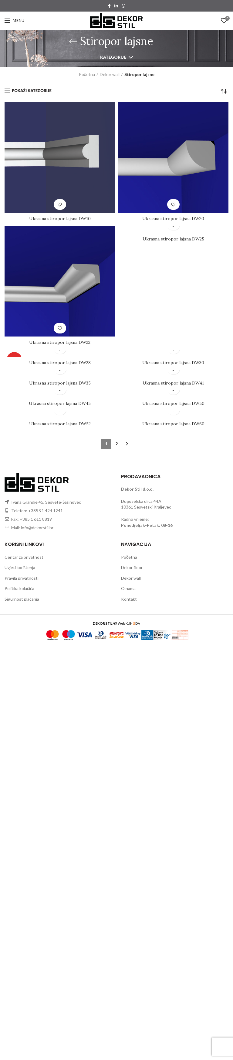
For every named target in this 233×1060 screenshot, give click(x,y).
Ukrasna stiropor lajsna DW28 (60, 362)
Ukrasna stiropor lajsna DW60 (173, 423)
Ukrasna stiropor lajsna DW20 (173, 218)
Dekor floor (132, 567)
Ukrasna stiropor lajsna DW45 (60, 403)
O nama (128, 588)
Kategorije (113, 57)
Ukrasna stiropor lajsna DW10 (60, 218)
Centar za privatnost (24, 557)
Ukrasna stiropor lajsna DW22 (59, 342)
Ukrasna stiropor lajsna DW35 (60, 383)
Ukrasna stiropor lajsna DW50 (173, 403)
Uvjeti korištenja (20, 567)
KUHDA (133, 623)
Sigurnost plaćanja (22, 599)
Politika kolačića (19, 588)
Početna (87, 74)
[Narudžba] (223, 91)
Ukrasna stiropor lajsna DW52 (60, 423)
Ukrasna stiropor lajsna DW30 (173, 362)
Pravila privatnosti (22, 578)
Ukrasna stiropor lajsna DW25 (173, 239)
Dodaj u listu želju (60, 204)
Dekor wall (110, 74)
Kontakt (129, 599)
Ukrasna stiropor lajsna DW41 (173, 383)
